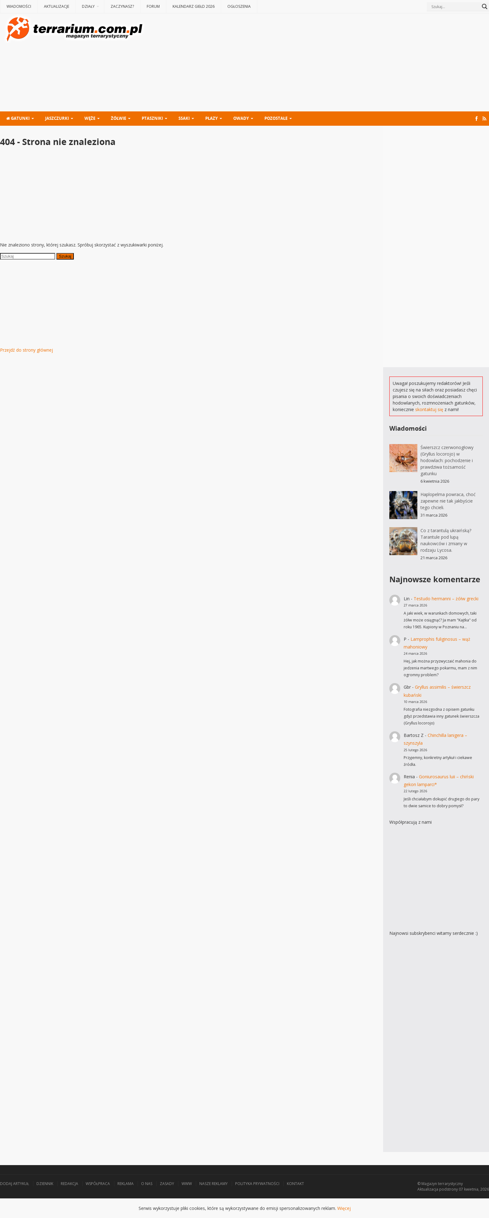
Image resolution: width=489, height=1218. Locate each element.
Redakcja (69, 1183)
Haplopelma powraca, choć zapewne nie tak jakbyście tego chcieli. (448, 500)
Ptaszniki (152, 118)
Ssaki (184, 118)
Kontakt (295, 1183)
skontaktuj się (429, 409)
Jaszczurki (57, 118)
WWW (187, 1183)
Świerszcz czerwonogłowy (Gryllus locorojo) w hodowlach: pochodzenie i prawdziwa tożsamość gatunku (446, 460)
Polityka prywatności (257, 1183)
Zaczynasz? (122, 6)
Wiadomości (19, 6)
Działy (88, 6)
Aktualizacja (427, 1189)
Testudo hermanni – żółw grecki (446, 599)
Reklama (125, 1183)
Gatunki (18, 118)
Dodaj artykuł (14, 1183)
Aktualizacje (56, 6)
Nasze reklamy (213, 1183)
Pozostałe (275, 118)
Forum (153, 6)
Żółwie (118, 118)
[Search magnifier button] (484, 6)
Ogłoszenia (239, 6)
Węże (89, 118)
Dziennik (44, 1183)
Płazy (211, 118)
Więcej (344, 1208)
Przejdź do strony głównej (26, 350)
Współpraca (98, 1183)
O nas (146, 1183)
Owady (241, 118)
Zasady (167, 1183)
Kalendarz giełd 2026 (194, 6)
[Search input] (455, 6)
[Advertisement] (318, 63)
